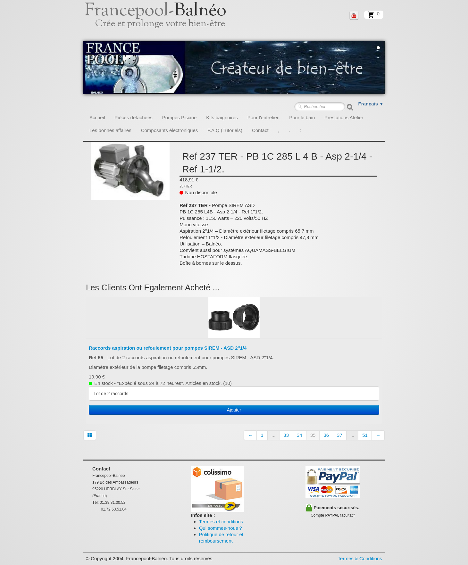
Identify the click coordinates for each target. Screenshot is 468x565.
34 (299, 435)
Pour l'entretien (263, 117)
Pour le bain (302, 117)
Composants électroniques (169, 130)
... (274, 435)
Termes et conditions (221, 521)
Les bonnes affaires (110, 130)
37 (339, 435)
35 (313, 435)
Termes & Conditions (360, 558)
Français (371, 103)
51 (365, 435)
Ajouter (234, 409)
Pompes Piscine (179, 117)
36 (326, 435)
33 (286, 435)
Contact (260, 130)
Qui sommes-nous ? (220, 528)
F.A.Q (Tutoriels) (224, 130)
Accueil (97, 117)
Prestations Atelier (343, 117)
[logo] (163, 21)
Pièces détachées (133, 117)
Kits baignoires (222, 117)
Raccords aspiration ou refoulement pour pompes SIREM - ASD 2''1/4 (168, 348)
